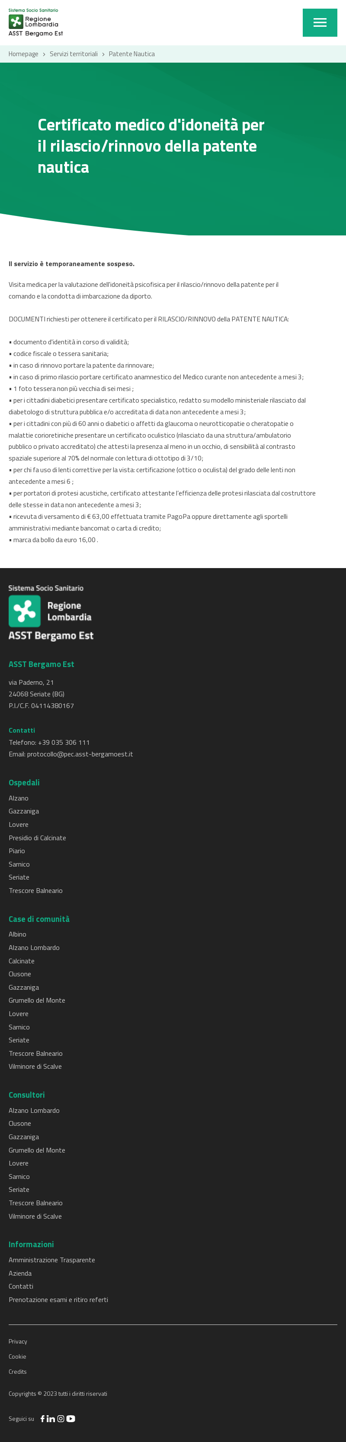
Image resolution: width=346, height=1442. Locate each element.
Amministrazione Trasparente (52, 1260)
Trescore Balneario (36, 890)
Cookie (17, 1356)
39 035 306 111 (66, 742)
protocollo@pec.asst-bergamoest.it (80, 754)
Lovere (19, 824)
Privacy (18, 1341)
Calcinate (22, 961)
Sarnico (19, 864)
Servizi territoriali (74, 54)
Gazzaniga (24, 811)
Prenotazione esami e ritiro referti (58, 1299)
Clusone (20, 974)
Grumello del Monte (37, 1000)
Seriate (19, 877)
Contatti (21, 1286)
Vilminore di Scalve (35, 1066)
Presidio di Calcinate (37, 837)
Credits (18, 1371)
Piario (17, 850)
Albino (17, 934)
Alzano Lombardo (34, 947)
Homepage (23, 54)
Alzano (19, 798)
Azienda (20, 1273)
